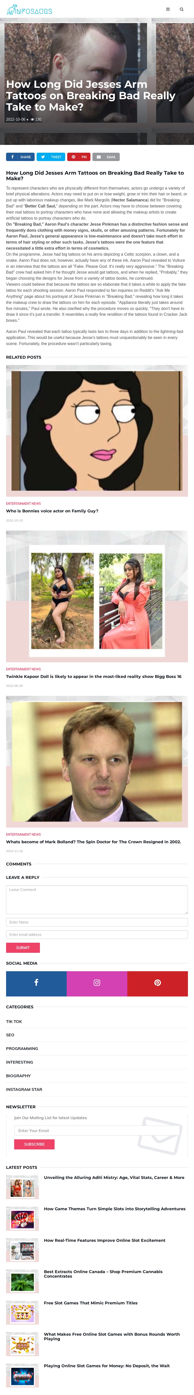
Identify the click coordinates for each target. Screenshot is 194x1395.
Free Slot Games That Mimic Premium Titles (91, 1303)
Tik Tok (14, 1021)
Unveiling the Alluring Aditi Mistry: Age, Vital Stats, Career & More (114, 1177)
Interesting (19, 1062)
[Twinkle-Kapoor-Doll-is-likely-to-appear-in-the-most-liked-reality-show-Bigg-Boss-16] (97, 596)
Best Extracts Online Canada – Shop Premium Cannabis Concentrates (103, 1274)
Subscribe (34, 1144)
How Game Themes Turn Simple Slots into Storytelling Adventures (115, 1208)
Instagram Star (24, 1089)
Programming (22, 1048)
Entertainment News (23, 504)
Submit (23, 947)
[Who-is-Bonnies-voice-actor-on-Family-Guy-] (97, 431)
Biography (18, 1075)
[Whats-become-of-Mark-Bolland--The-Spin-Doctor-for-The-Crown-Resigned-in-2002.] (97, 762)
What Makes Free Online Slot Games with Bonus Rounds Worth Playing (112, 1336)
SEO (10, 1034)
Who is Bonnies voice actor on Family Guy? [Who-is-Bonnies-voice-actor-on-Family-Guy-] (52, 511)
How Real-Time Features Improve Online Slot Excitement (104, 1240)
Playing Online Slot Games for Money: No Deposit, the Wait (107, 1365)
